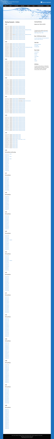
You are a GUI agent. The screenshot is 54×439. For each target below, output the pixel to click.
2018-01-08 (7, 170)
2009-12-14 (7, 342)
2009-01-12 (7, 358)
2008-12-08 (7, 364)
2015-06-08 (7, 222)
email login (31, 437)
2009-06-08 (7, 352)
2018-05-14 (7, 165)
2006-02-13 (7, 425)
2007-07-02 (7, 394)
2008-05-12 (7, 377)
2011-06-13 (7, 305)
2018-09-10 (7, 161)
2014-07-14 (7, 242)
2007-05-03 (7, 398)
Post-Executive (28, 100)
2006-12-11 (7, 409)
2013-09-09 (7, 259)
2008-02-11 (7, 381)
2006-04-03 (7, 422)
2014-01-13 (7, 249)
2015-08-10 (7, 220)
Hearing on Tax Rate (16, 47)
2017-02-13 (7, 188)
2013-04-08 (7, 266)
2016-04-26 (7, 205)
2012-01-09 (7, 290)
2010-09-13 (7, 324)
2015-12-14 (7, 215)
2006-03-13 (7, 424)
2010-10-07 (7, 323)
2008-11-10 (7, 365)
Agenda (14, 26)
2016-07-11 (7, 202)
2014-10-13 (7, 237)
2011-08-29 (7, 301)
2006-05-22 (7, 418)
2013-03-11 (7, 267)
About (10, 5)
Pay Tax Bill (36, 45)
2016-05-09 (7, 204)
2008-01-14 (7, 382)
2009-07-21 (7, 349)
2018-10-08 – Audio (8, 158)
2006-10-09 (7, 412)
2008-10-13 (7, 366)
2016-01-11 (7, 209)
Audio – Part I (18, 139)
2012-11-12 (7, 277)
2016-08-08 (7, 201)
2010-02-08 (7, 334)
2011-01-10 (7, 312)
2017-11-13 (7, 178)
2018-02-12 (7, 169)
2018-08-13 (7, 162)
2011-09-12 (7, 300)
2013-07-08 (7, 262)
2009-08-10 (7, 348)
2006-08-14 (7, 415)
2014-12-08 (7, 235)
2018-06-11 (7, 164)
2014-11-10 (7, 236)
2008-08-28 (7, 370)
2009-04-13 (7, 354)
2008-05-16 (7, 376)
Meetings (22, 5)
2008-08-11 (7, 371)
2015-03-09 (7, 226)
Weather (35, 60)
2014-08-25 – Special (8, 239)
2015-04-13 (7, 225)
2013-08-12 (7, 261)
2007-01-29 (7, 401)
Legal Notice (36, 435)
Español (19, 34)
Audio (20, 134)
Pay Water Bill (36, 46)
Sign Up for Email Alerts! (46, 2)
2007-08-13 (7, 393)
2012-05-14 (7, 285)
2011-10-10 (7, 299)
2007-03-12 (7, 399)
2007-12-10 (7, 388)
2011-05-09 (7, 306)
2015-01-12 (7, 228)
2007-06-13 (7, 395)
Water (28, 5)
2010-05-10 (7, 330)
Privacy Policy (40, 435)
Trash (33, 5)
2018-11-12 (7, 157)
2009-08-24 (7, 347)
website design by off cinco (25, 437)
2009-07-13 (7, 351)
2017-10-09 (7, 179)
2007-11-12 (7, 389)
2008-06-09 (7, 375)
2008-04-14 (7, 378)
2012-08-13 (7, 282)
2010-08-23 (7, 325)
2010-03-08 (7, 332)
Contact (47, 5)
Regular (24, 100)
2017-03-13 (7, 187)
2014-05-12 (7, 244)
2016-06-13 (7, 203)
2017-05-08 (7, 185)
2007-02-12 (7, 400)
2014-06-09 (7, 243)
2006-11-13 (7, 410)
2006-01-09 (7, 428)
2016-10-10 (7, 198)
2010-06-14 (7, 329)
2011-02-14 (7, 311)
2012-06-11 (7, 284)
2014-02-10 (7, 248)
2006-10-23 (7, 411)
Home (5, 5)
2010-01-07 (7, 336)
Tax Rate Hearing (18, 29)
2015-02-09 (7, 227)
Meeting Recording (22, 26)
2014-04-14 (7, 245)
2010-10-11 (7, 322)
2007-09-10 (7, 392)
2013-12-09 (7, 255)
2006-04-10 (7, 421)
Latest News (36, 56)
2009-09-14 (7, 346)
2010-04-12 (7, 331)
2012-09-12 (7, 279)
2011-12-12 (7, 296)
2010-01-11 (7, 335)
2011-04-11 (7, 308)
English (17, 34)
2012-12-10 (7, 276)
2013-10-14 (7, 258)
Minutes (17, 26)
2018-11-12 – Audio (8, 156)
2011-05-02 (7, 307)
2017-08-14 (7, 181)
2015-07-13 (7, 221)
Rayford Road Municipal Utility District (11, 2)
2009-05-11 (7, 353)
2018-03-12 (7, 168)
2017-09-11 (7, 180)
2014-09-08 (7, 238)
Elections (16, 5)
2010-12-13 (7, 318)
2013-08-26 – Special (8, 260)
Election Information (37, 44)
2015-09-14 (7, 219)
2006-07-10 (7, 416)
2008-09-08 (7, 369)
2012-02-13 (7, 289)
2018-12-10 (7, 155)
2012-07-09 (7, 283)
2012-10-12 (7, 278)
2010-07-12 (7, 328)
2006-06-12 (7, 417)
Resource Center (40, 5)
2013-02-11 (7, 268)
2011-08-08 (7, 302)
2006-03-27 (7, 423)
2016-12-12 (7, 196)
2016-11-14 (7, 197)
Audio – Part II (23, 139)
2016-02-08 (7, 208)
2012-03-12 (7, 288)
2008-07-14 (7, 372)
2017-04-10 (7, 186)
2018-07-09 (7, 163)
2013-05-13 (7, 265)
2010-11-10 (7, 319)
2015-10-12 (7, 218)
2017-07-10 (7, 182)
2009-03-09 (7, 355)
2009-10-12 (7, 345)
